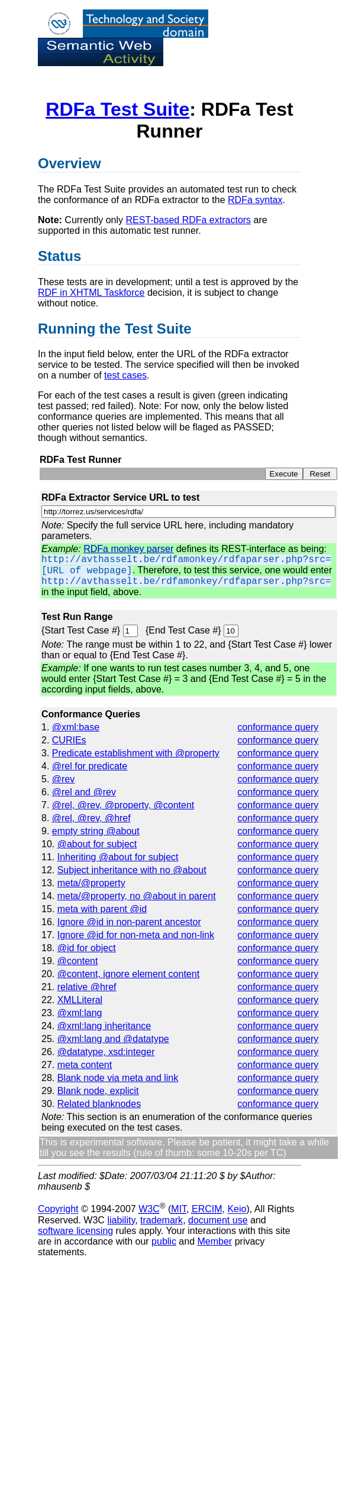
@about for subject (97, 844)
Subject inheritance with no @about (131, 870)
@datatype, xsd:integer (106, 1052)
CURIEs (69, 740)
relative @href (87, 987)
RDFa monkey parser (128, 549)
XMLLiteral (79, 1000)
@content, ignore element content (128, 974)
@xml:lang (79, 1013)
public (163, 1241)
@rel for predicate (89, 766)
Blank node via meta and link (118, 1078)
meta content (84, 1065)
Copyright (58, 1209)
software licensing (75, 1231)
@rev (63, 779)
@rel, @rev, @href (91, 818)
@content (77, 961)
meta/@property (91, 883)
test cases (125, 375)
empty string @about (96, 831)
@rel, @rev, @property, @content (123, 805)
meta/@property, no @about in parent (136, 896)
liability (121, 1220)
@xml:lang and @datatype (113, 1039)
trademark (161, 1220)
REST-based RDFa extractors (188, 220)
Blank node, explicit (98, 1091)
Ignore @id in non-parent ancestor (129, 922)
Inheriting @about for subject (118, 857)
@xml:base (75, 727)
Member (215, 1241)
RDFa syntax (255, 200)
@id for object (86, 948)
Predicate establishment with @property (135, 753)
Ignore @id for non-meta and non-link (135, 935)
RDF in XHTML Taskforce (91, 293)
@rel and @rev (84, 792)
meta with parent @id (102, 909)
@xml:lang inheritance (104, 1026)
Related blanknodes (99, 1104)
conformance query (277, 727)
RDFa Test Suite (117, 109)
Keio (236, 1209)
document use (218, 1220)
